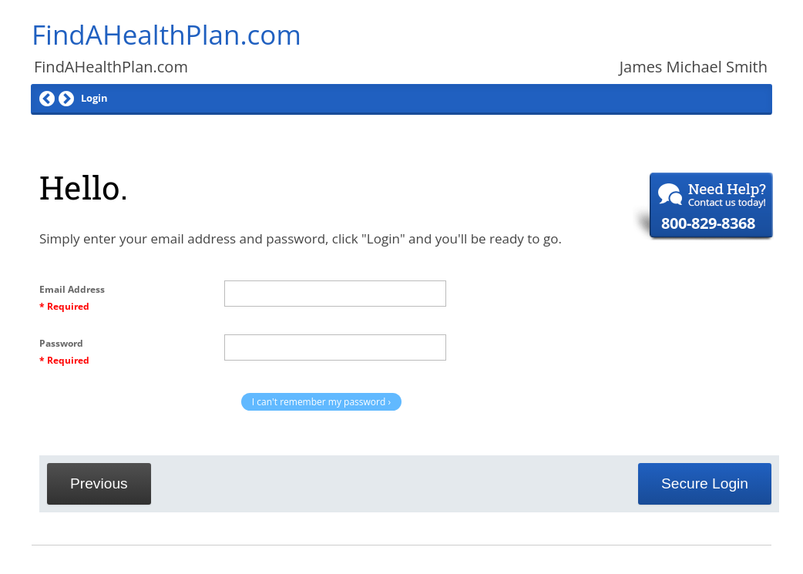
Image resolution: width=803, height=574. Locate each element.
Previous (99, 483)
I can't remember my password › (321, 401)
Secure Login (704, 483)
